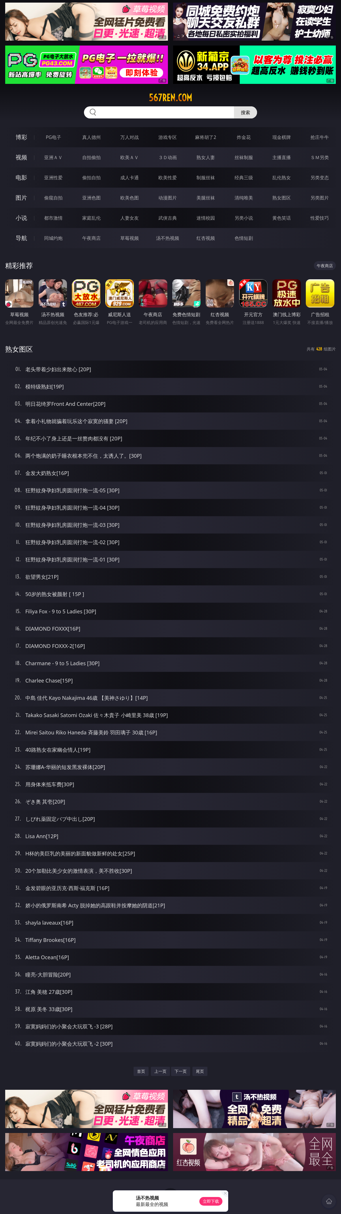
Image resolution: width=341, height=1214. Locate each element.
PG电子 (53, 137)
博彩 (21, 137)
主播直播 (281, 157)
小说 (21, 218)
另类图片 (319, 198)
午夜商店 (91, 238)
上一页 (160, 1071)
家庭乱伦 (91, 218)
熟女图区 (281, 198)
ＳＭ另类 (319, 157)
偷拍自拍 (91, 177)
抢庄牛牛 (319, 137)
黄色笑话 (281, 218)
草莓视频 (129, 238)
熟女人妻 (205, 157)
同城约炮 (53, 238)
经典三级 (244, 177)
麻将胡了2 (205, 137)
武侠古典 (167, 218)
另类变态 (319, 177)
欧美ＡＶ (129, 157)
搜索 (245, 112)
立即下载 (211, 1201)
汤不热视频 (167, 238)
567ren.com (170, 97)
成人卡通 (129, 177)
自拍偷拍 (91, 157)
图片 (21, 197)
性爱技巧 (319, 218)
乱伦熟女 (281, 177)
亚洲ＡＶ (53, 157)
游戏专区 (167, 137)
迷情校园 (205, 218)
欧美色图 (129, 198)
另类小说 (244, 218)
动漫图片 (167, 198)
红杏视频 (205, 238)
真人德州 (91, 137)
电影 (21, 177)
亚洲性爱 (53, 177)
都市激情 (53, 218)
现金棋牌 (281, 137)
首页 (141, 1071)
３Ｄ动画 (167, 157)
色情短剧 (244, 238)
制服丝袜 (205, 177)
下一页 (181, 1071)
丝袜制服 (244, 157)
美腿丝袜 (205, 198)
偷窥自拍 (53, 198)
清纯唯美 (244, 198)
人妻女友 (129, 218)
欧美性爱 (167, 177)
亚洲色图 (91, 198)
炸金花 (244, 137)
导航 (21, 238)
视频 (21, 157)
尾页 (200, 1071)
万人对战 (129, 137)
